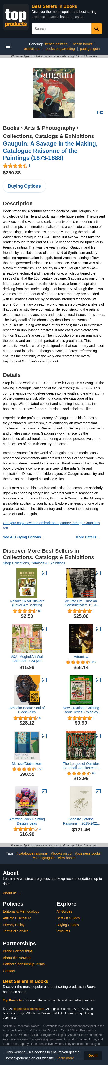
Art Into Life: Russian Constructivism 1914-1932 (81, 603)
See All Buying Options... (23, 537)
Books (11, 128)
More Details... (87, 537)
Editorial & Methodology (21, 911)
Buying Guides (68, 925)
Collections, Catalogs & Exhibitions (48, 136)
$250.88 (12, 172)
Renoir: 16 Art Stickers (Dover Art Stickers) (27, 603)
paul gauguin (90, 49)
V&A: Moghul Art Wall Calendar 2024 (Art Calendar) (27, 659)
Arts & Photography (49, 128)
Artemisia (81, 657)
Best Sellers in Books (54, 6)
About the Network (17, 958)
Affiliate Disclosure (17, 918)
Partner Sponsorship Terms (24, 964)
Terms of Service (16, 931)
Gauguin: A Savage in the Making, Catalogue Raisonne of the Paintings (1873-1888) (50, 150)
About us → (12, 893)
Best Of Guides (68, 918)
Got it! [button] (92, 1055)
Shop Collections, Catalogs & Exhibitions (34, 563)
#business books (88, 853)
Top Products (13, 1000)
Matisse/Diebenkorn (27, 764)
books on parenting (60, 49)
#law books (66, 858)
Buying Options (24, 186)
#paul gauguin (44, 858)
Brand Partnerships (17, 951)
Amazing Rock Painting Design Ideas (27, 821)
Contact (9, 971)
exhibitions (32, 49)
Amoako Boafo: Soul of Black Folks (27, 710)
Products (63, 931)
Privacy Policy (13, 925)
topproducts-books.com (28, 1009)
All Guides (64, 911)
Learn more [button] (65, 1058)
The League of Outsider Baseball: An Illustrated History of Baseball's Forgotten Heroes (81, 766)
